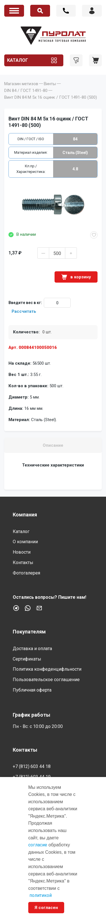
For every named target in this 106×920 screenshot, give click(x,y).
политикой (40, 895)
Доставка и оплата (32, 648)
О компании (25, 541)
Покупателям (29, 632)
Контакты (23, 562)
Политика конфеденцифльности (47, 669)
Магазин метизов (21, 83)
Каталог (17, 60)
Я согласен (46, 907)
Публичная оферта (32, 690)
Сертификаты (27, 659)
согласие (37, 845)
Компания (25, 515)
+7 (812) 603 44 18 (66, 11)
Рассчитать (24, 311)
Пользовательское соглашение (46, 679)
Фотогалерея (26, 573)
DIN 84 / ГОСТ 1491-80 (25, 90)
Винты (50, 83)
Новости (22, 552)
